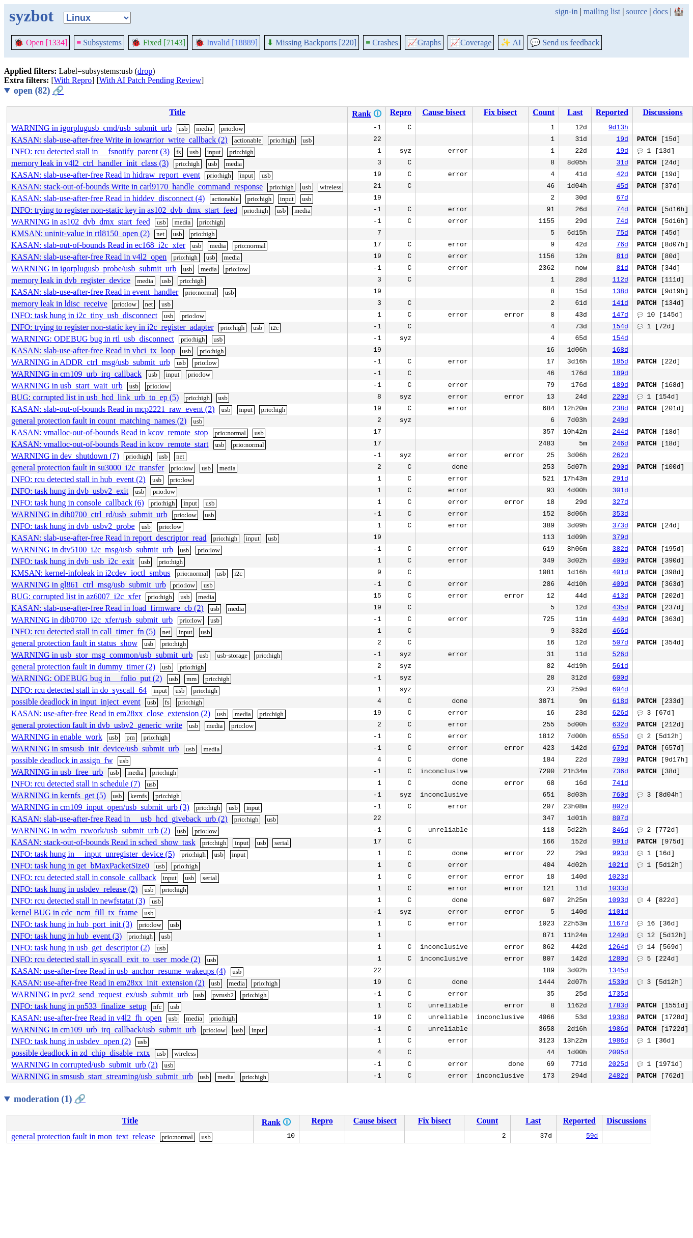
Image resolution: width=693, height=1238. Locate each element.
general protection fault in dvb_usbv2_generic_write (96, 725)
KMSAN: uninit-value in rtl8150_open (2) (80, 233)
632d (620, 725)
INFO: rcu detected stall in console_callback (83, 877)
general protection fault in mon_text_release (83, 1136)
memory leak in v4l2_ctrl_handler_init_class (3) (90, 163)
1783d (618, 1006)
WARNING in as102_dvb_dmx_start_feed (80, 221)
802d (620, 807)
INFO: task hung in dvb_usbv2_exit (69, 491)
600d (620, 678)
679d (620, 748)
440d (620, 620)
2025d (618, 1065)
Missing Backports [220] (311, 42)
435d (620, 608)
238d (620, 409)
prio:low (232, 128)
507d (620, 643)
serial (281, 843)
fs (178, 152)
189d (620, 374)
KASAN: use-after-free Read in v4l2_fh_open (86, 1018)
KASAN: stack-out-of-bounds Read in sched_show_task (103, 842)
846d (620, 830)
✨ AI (511, 42)
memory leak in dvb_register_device (70, 280)
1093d (618, 901)
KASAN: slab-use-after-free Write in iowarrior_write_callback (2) (119, 139)
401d (620, 573)
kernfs (138, 796)
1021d (618, 865)
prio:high (282, 140)
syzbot (31, 16)
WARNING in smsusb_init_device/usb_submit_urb (95, 748)
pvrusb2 (223, 995)
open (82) (39, 91)
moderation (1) (50, 1099)
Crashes (382, 42)
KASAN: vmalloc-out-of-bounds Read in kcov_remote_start (109, 444)
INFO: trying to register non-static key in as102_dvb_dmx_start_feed (124, 210)
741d (620, 784)
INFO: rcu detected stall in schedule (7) (75, 783)
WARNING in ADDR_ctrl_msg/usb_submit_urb (90, 362)
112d (620, 280)
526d (620, 655)
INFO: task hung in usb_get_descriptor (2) (80, 947)
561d (620, 666)
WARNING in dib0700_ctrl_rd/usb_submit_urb (89, 514)
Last (575, 112)
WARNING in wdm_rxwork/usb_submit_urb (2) (90, 830)
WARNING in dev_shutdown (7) (65, 456)
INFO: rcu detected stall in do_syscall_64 (79, 690)
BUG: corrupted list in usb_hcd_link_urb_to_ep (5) (95, 397)
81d (622, 257)
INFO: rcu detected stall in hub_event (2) (78, 479)
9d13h (618, 128)
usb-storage (232, 655)
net (160, 234)
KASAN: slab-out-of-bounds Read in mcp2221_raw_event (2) (112, 409)
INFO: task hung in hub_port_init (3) (71, 924)
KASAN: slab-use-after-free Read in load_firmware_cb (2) (107, 608)
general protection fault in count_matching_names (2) (98, 420)
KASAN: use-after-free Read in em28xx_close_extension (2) (110, 713)
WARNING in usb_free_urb (57, 772)
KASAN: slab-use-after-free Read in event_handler (94, 292)
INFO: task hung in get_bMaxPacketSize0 (80, 865)
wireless (331, 187)
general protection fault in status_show (74, 643)
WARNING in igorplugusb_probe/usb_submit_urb (93, 268)
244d (620, 432)
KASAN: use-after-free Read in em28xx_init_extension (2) (108, 982)
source (637, 11)
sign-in (566, 11)
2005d (618, 1053)
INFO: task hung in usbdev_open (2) (71, 1041)
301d (620, 491)
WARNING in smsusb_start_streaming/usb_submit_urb (102, 1076)
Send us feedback (564, 42)
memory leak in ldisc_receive (59, 303)
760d (620, 795)
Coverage (470, 42)
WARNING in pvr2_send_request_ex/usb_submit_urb (99, 994)
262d (620, 456)
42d (622, 175)
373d (620, 526)
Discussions (662, 112)
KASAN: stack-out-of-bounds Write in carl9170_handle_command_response (137, 186)
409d (620, 584)
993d (620, 854)
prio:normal (249, 245)
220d (620, 397)
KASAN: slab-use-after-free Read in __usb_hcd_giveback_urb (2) (119, 818)
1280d (618, 959)
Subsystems (99, 42)
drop (144, 71)
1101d (618, 912)
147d (620, 315)
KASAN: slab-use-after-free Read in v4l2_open (89, 256)
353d (620, 514)
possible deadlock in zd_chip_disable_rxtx (80, 1053)
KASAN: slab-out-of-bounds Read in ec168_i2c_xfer (98, 245)
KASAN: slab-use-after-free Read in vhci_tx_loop (93, 350)
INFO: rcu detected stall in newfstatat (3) (78, 900)
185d (620, 362)
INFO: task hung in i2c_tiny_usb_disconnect (84, 315)
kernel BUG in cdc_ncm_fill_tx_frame (74, 912)
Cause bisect (443, 112)
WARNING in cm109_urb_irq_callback (76, 374)
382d (620, 549)
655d (620, 737)
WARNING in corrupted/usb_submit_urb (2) (84, 1064)
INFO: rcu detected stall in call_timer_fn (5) (83, 631)
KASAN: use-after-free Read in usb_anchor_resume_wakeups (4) (118, 971)
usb (183, 128)
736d (620, 772)
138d (620, 292)
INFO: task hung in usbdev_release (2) (74, 889)
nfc (157, 1006)
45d (622, 186)
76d (622, 245)
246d (620, 444)
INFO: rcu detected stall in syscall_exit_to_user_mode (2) (105, 959)
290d (620, 467)
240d (620, 421)
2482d (618, 1076)
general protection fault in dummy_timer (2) (83, 666)
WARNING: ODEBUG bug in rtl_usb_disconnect (92, 338)
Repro (400, 112)
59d (592, 1136)
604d (620, 690)
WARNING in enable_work (56, 737)
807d (620, 819)
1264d (618, 947)
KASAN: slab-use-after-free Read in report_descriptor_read (109, 537)
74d (622, 210)
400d (620, 561)
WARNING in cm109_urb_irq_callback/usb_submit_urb (104, 1029)
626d (620, 713)
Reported (612, 112)
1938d (618, 1018)
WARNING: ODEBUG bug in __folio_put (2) (86, 678)
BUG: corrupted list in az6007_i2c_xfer (76, 596)
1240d (618, 936)
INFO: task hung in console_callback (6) (77, 502)
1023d (618, 877)
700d (620, 760)
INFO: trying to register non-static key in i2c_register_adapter (112, 327)
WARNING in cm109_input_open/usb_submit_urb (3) (100, 807)
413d (620, 596)
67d (622, 198)
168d (620, 350)
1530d (618, 983)
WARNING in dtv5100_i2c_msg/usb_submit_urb (92, 549)
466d (620, 631)
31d (622, 163)
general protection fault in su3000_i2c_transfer (87, 467)
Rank (361, 113)
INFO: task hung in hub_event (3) (66, 936)
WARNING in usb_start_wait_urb (67, 385)
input (214, 152)
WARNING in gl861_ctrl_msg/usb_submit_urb (88, 584)
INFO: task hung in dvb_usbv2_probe (73, 526)
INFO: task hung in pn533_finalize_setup (79, 1006)
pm (130, 737)
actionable (247, 140)
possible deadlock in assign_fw (62, 760)
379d (620, 538)
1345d (618, 971)
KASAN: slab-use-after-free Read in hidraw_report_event (105, 175)
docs (660, 11)
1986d (618, 1029)
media (204, 128)
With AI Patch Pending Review (150, 80)
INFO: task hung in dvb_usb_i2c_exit (72, 561)
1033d (618, 889)
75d (622, 233)
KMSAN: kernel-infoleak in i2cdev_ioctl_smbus (90, 573)
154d (620, 327)
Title (177, 112)
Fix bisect (500, 112)
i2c (275, 327)
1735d (618, 994)
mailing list (602, 11)
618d (620, 702)
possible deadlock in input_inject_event (76, 701)
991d (620, 842)
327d (620, 503)
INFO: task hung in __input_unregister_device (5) (93, 854)
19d (622, 140)
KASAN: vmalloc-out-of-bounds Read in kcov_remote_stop (109, 432)
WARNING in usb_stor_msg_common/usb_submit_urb (101, 655)
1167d (618, 924)
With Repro (73, 80)
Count (544, 112)
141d (620, 303)
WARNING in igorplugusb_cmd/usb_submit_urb (91, 128)
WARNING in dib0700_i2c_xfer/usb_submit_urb (92, 619)
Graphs (424, 42)
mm (191, 679)
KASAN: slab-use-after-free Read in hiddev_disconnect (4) (108, 198)
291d (620, 479)
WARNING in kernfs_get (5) (58, 795)
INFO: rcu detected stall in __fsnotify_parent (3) (90, 151)
